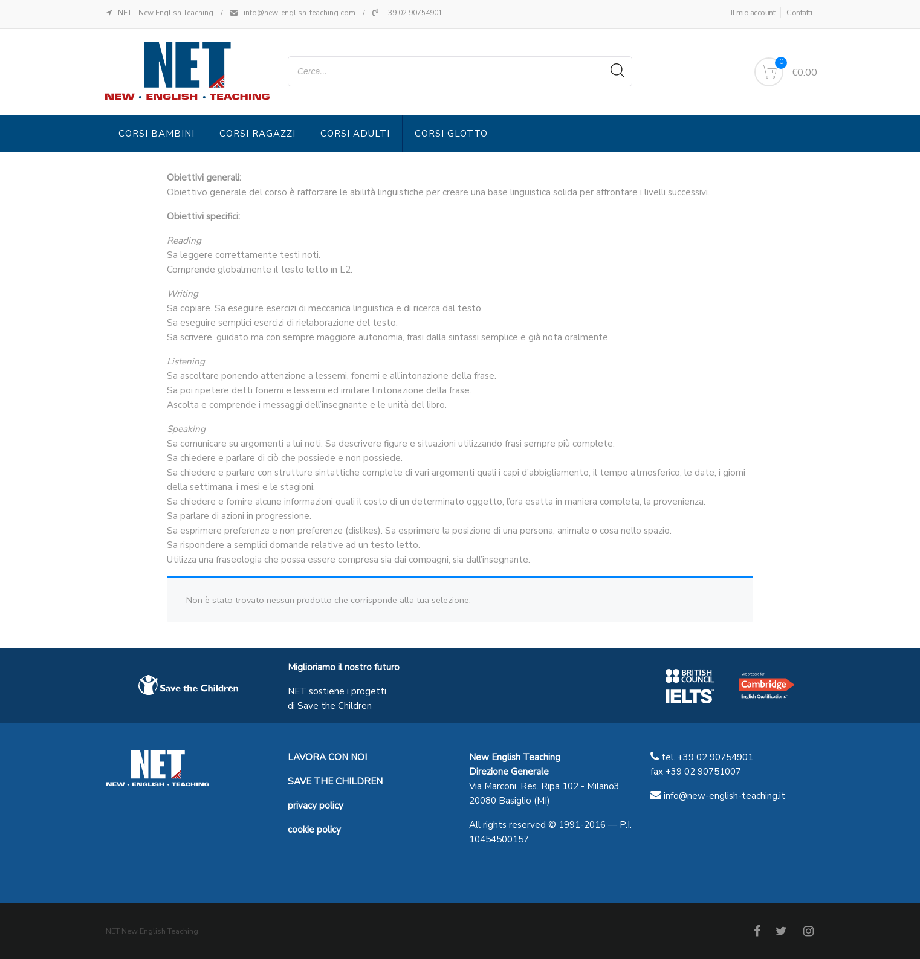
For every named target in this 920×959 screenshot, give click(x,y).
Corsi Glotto (451, 134)
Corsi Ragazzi (257, 134)
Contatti (799, 12)
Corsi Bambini (156, 134)
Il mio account (753, 12)
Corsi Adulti (355, 134)
